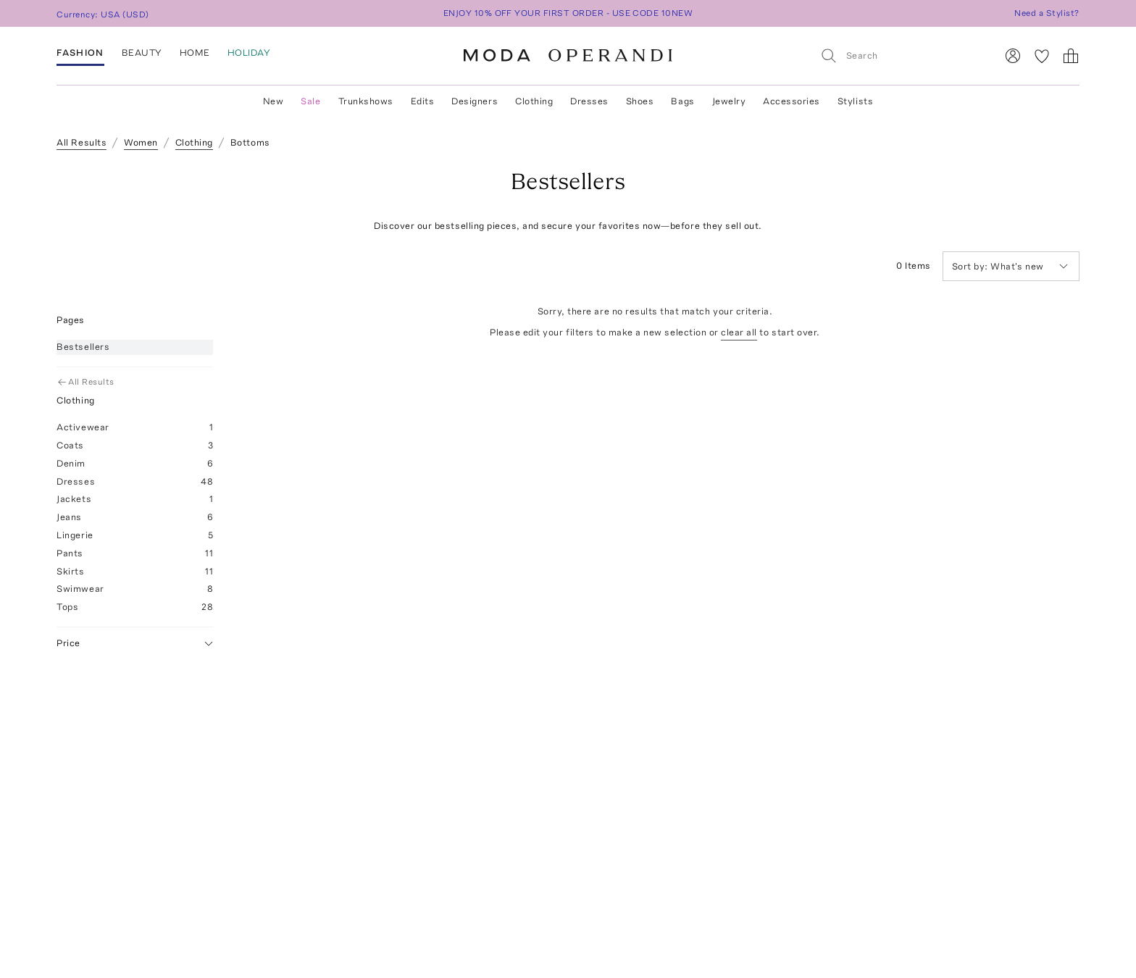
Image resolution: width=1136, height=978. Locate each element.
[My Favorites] (1042, 55)
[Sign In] (1013, 55)
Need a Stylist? (1046, 13)
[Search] (902, 55)
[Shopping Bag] (1070, 55)
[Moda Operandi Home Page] (568, 56)
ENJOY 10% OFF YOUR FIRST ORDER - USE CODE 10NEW (568, 13)
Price (135, 643)
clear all (739, 332)
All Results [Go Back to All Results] (86, 382)
